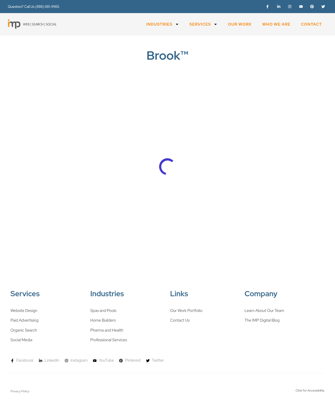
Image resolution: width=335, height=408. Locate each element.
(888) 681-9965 (47, 6)
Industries (162, 24)
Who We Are (276, 24)
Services (203, 24)
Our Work (240, 24)
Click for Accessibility (310, 390)
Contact (311, 24)
